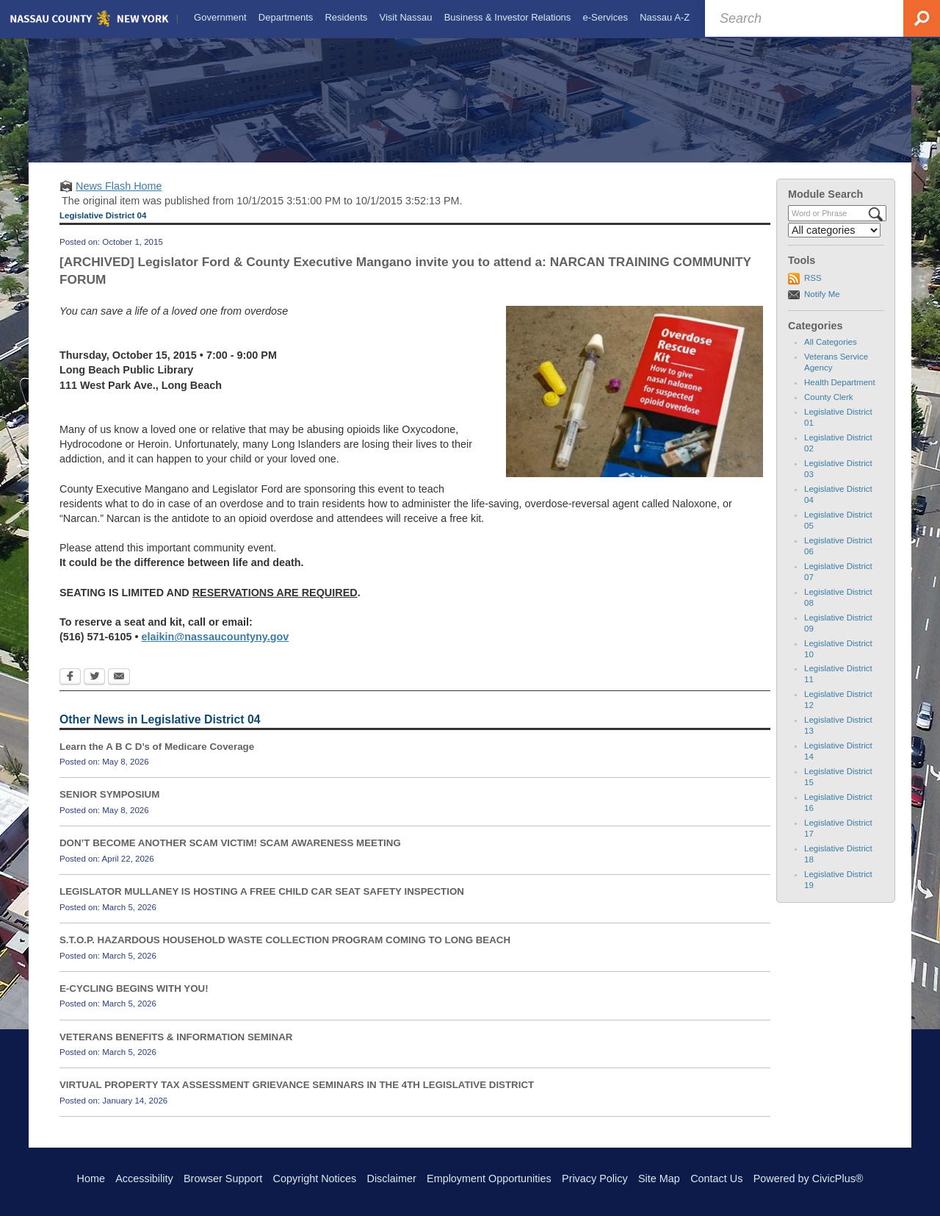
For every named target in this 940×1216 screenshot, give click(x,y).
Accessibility (144, 1178)
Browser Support (223, 1178)
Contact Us (716, 1178)
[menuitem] (219, 17)
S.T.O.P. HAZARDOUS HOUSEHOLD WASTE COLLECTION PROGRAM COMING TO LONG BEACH (284, 953)
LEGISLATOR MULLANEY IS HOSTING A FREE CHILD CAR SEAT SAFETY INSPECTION (261, 904)
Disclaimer (391, 1178)
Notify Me (822, 306)
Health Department (839, 395)
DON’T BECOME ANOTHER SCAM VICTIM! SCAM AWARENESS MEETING (230, 856)
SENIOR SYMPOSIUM (109, 807)
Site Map (659, 1178)
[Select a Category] (834, 243)
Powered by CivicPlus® (808, 1178)
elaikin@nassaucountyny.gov (215, 650)
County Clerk (828, 410)
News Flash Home (119, 199)
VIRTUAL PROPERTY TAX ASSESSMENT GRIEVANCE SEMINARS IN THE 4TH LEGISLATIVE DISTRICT (296, 1098)
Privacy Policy (595, 1178)
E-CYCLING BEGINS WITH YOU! (134, 1000)
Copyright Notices (315, 1178)
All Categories (830, 355)
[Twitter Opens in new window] (94, 690)
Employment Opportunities (489, 1178)
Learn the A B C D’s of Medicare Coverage (156, 759)
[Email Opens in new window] (119, 690)
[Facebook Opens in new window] (70, 690)
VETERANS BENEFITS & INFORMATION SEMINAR (175, 1049)
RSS (813, 291)
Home (91, 1178)
